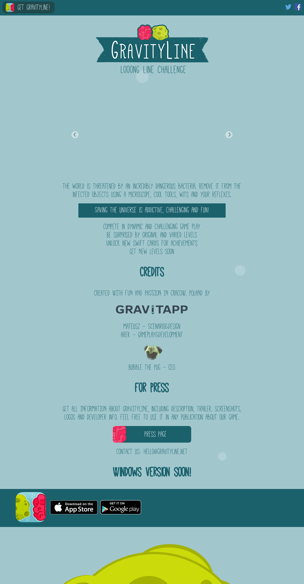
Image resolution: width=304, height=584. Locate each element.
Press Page (156, 434)
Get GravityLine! (34, 7)
